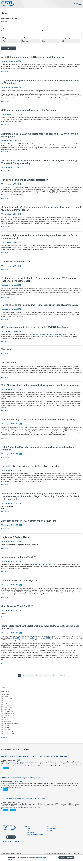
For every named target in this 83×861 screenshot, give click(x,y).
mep (6, 768)
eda (6, 810)
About (27, 826)
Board (28, 828)
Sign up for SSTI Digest (12, 841)
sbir (6, 789)
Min (2, 31)
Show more (4, 737)
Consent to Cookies (66, 857)
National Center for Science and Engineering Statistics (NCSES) (32, 638)
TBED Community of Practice (35, 834)
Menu (76, 4)
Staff (28, 830)
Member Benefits (52, 828)
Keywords (4, 22)
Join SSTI (12, 837)
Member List (51, 830)
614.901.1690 (76, 853)
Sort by (23, 38)
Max (43, 31)
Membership (30, 832)
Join (47, 826)
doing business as (44, 564)
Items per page (66, 38)
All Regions (4, 38)
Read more (5, 71)
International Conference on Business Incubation (46, 335)
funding (13, 810)
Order (43, 38)
